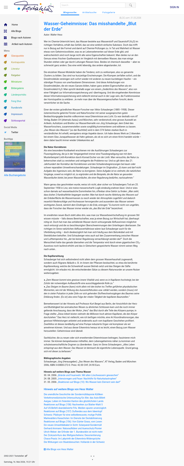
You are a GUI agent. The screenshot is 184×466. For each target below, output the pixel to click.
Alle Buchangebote (15, 175)
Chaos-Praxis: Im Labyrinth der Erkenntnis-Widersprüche (72, 438)
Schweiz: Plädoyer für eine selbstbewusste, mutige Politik (73, 414)
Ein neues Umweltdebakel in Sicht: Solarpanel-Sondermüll (73, 425)
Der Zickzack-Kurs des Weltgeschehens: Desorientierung (72, 435)
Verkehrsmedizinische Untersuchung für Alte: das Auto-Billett (74, 397)
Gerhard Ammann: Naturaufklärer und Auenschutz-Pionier (73, 428)
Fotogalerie (108, 12)
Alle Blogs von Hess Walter (58, 449)
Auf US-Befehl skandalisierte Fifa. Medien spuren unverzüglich (75, 408)
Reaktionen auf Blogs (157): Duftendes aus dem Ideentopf (73, 411)
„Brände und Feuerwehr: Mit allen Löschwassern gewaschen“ (88, 375)
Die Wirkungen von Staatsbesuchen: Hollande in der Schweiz (74, 442)
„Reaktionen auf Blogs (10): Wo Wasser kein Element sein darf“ (89, 382)
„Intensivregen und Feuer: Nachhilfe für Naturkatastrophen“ (87, 378)
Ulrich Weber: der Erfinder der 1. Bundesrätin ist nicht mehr (73, 431)
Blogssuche (70, 12)
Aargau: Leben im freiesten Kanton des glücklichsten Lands (74, 401)
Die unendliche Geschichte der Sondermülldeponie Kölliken (73, 394)
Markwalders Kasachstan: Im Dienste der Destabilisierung (73, 418)
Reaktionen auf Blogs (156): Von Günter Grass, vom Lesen (73, 421)
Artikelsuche (89, 12)
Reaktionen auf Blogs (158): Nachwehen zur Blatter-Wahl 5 (73, 404)
